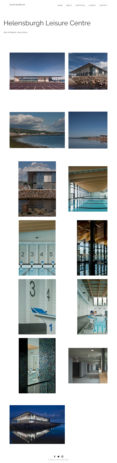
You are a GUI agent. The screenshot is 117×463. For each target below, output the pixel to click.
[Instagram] (62, 456)
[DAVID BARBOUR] (17, 4)
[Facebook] (54, 456)
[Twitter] (58, 456)
